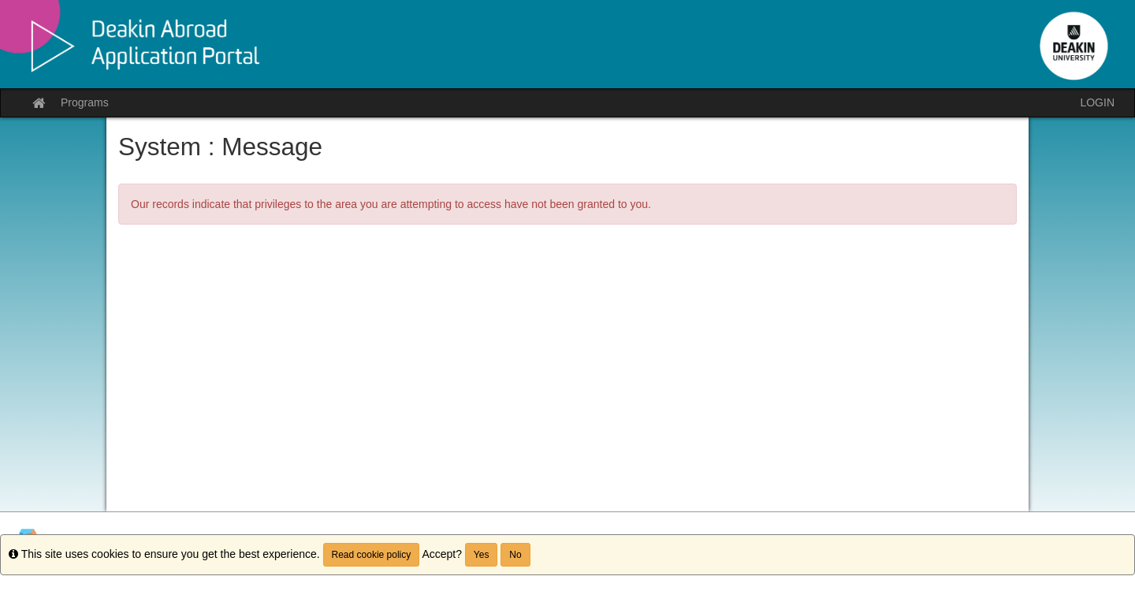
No (515, 554)
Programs (85, 102)
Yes (481, 554)
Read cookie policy (371, 554)
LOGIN (1097, 102)
